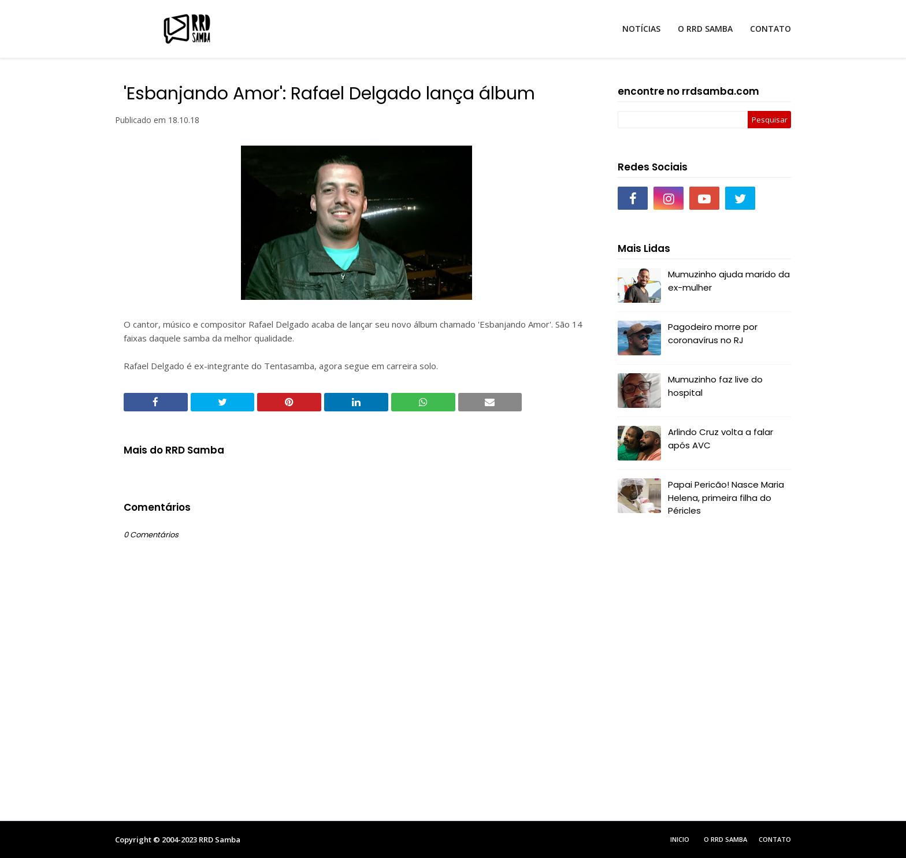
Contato (775, 839)
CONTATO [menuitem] (770, 28)
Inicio (679, 839)
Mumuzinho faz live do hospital (715, 386)
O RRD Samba (725, 839)
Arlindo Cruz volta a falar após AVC (720, 438)
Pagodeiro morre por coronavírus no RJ (713, 333)
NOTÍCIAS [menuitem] (641, 28)
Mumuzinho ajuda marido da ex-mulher (729, 281)
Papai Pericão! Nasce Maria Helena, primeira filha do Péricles (726, 497)
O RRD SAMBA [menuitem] (705, 28)
